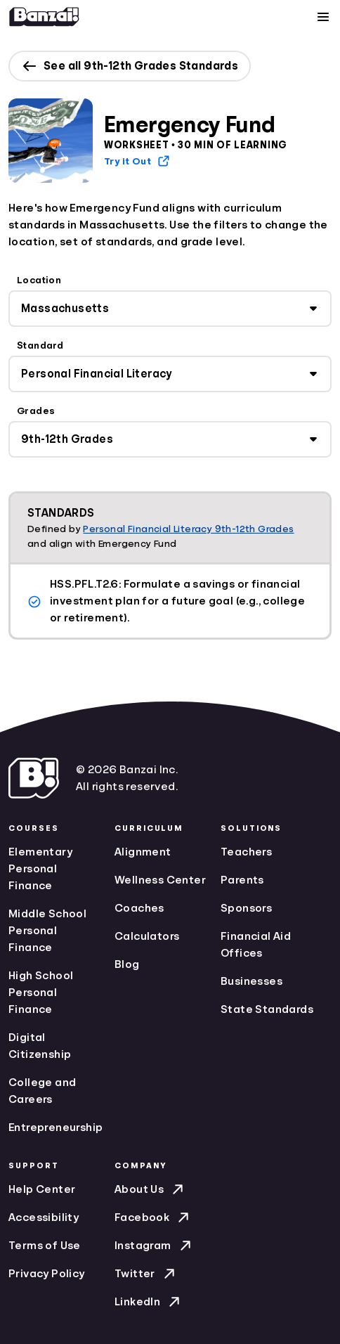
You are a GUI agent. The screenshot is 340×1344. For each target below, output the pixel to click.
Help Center (41, 1189)
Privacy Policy (46, 1273)
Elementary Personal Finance (40, 868)
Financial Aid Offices (256, 945)
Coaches (139, 908)
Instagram (154, 1245)
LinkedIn (149, 1301)
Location (39, 280)
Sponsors (246, 908)
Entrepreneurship (55, 1127)
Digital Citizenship (39, 1046)
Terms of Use (44, 1245)
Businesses (251, 981)
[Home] (44, 16)
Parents (242, 880)
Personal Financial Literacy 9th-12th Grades (188, 529)
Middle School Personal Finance (47, 930)
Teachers (246, 852)
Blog (127, 964)
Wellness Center (160, 880)
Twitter (146, 1273)
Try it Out (137, 161)
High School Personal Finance (40, 992)
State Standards (267, 1009)
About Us (150, 1189)
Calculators (147, 936)
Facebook (153, 1217)
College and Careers (42, 1091)
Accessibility (43, 1217)
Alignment (143, 852)
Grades (36, 410)
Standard (40, 345)
